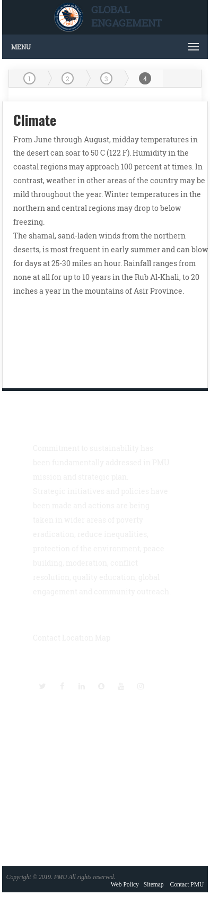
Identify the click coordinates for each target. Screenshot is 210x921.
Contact (46, 638)
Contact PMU (187, 884)
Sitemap (154, 884)
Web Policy (125, 884)
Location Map (86, 638)
